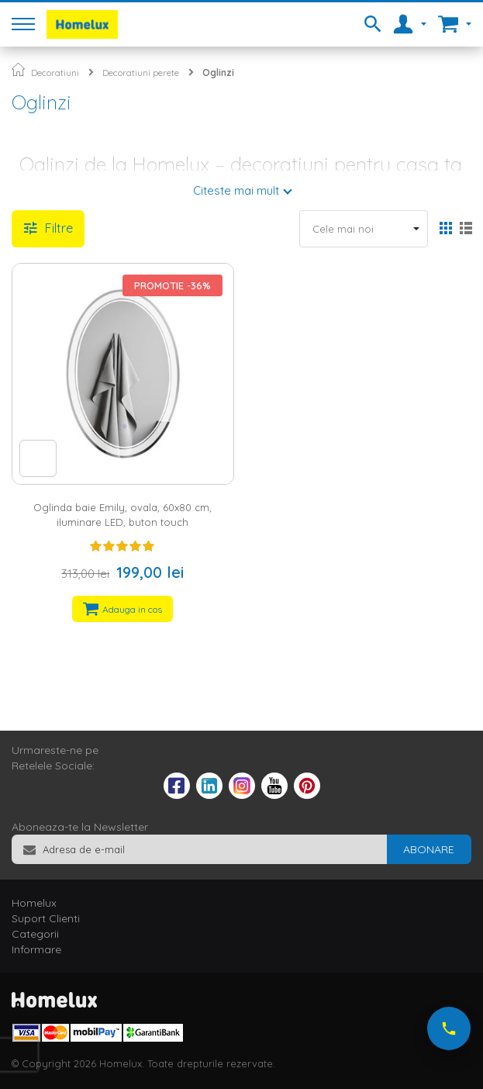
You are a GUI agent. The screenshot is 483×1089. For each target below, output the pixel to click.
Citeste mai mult (236, 190)
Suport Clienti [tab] (46, 918)
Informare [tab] (36, 949)
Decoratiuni (55, 72)
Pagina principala (18, 69)
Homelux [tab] (34, 903)
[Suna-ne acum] (449, 1028)
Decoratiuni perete (140, 72)
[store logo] (82, 24)
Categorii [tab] (35, 934)
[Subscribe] (428, 849)
